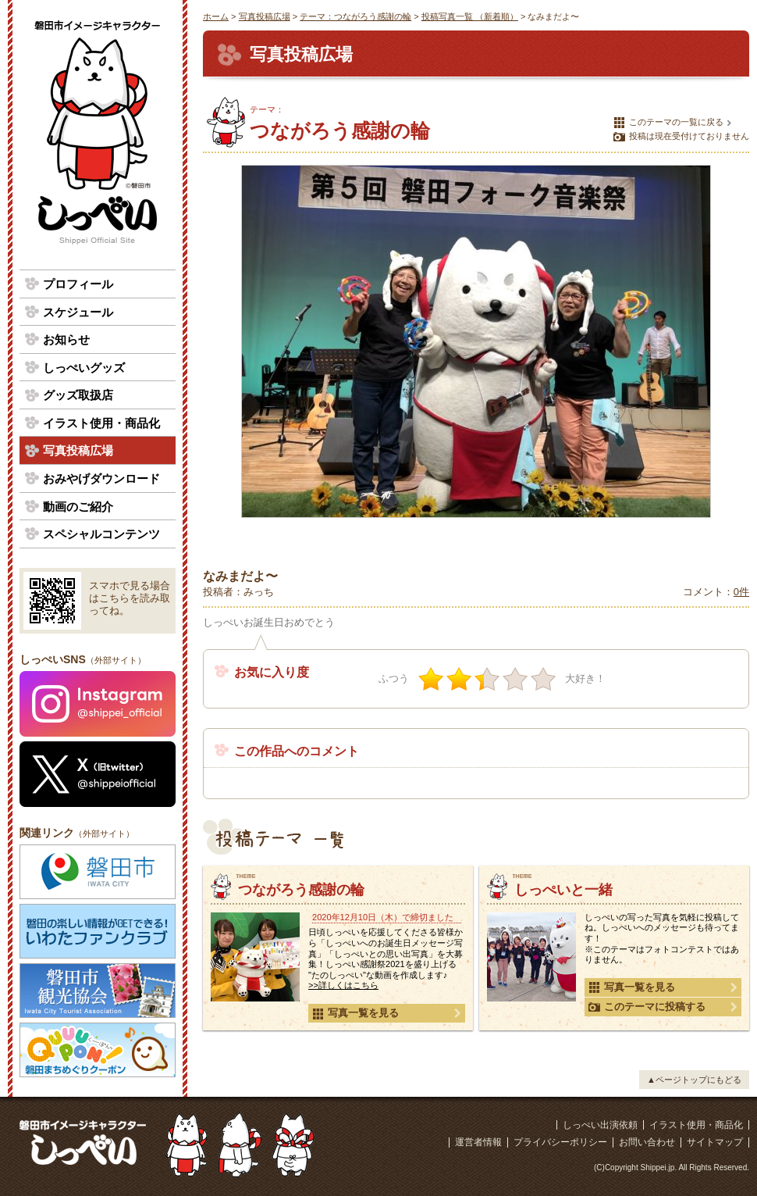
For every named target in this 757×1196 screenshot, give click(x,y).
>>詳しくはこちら (343, 985)
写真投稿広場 (264, 16)
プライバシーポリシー (560, 1142)
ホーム (216, 16)
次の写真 (730, 353)
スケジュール (78, 312)
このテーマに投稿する (646, 1007)
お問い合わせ (647, 1142)
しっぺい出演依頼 (600, 1125)
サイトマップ (715, 1142)
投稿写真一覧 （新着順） (469, 16)
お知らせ (66, 339)
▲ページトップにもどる (694, 1079)
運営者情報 (478, 1142)
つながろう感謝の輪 (301, 890)
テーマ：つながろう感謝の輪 (355, 16)
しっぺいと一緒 (563, 890)
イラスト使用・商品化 (101, 423)
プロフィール (78, 284)
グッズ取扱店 (78, 395)
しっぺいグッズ (84, 367)
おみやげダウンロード (101, 478)
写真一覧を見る (355, 1013)
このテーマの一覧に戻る (668, 122)
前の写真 (222, 353)
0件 (741, 592)
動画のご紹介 (78, 506)
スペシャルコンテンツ (101, 534)
